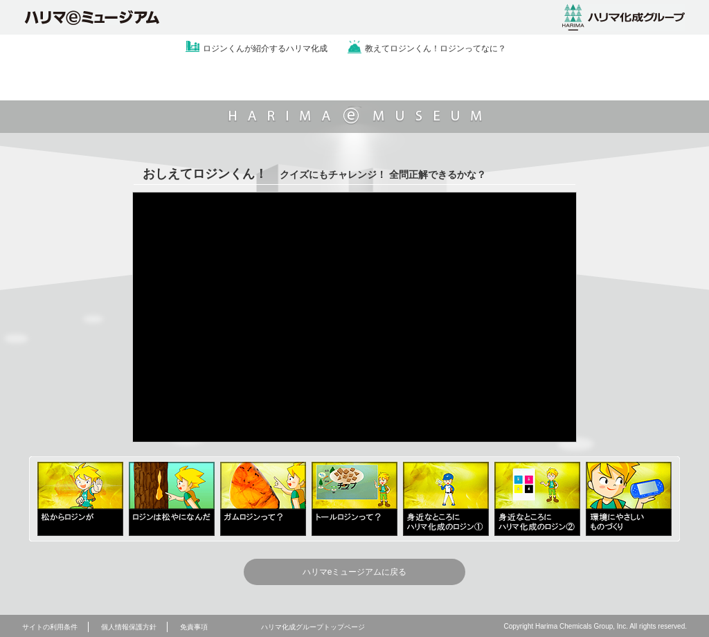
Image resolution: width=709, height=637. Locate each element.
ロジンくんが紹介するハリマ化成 (265, 48)
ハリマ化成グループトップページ (313, 627)
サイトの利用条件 (50, 627)
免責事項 (194, 627)
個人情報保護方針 (128, 627)
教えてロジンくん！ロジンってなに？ (435, 48)
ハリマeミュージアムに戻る (355, 572)
